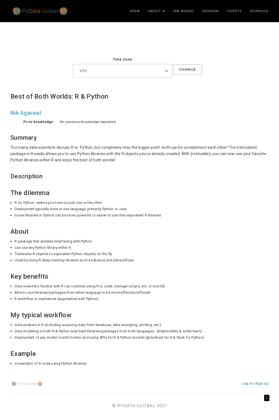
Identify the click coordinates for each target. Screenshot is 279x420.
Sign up (262, 383)
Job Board (183, 11)
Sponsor (210, 11)
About (156, 11)
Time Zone (122, 59)
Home (135, 11)
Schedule (259, 11)
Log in (247, 383)
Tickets (234, 11)
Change (187, 69)
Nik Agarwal (25, 113)
